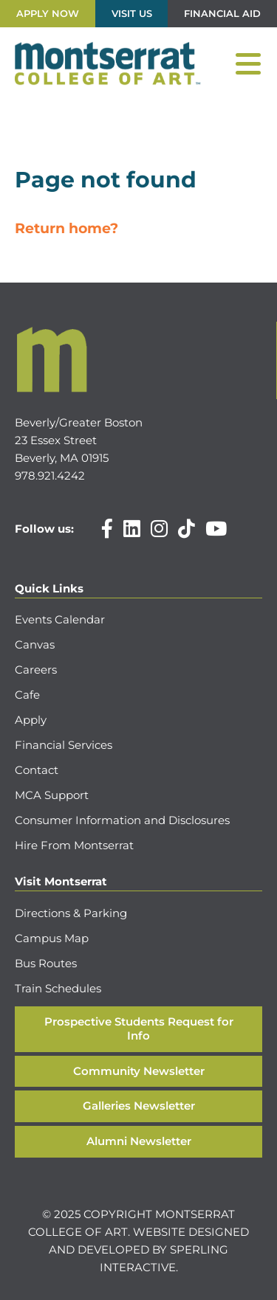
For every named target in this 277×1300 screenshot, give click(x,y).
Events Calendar (60, 619)
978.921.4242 (50, 476)
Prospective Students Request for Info (138, 1028)
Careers (36, 670)
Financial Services (63, 745)
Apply (31, 720)
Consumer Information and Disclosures (122, 820)
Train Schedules (58, 988)
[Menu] (248, 64)
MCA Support (52, 795)
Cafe (27, 695)
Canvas (35, 644)
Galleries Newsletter (139, 1106)
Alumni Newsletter (138, 1141)
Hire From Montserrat (74, 845)
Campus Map (52, 938)
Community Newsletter (139, 1071)
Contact (36, 770)
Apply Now (47, 13)
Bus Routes (46, 963)
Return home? (66, 228)
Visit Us (132, 13)
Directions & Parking (71, 913)
